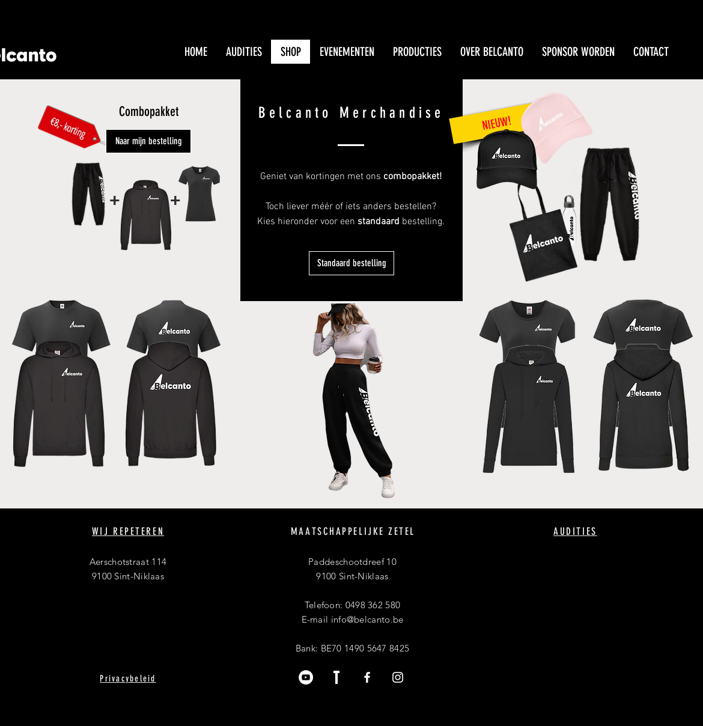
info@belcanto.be (367, 619)
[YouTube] (306, 677)
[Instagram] (398, 677)
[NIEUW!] (496, 123)
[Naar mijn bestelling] (148, 141)
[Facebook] (367, 677)
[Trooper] (336, 677)
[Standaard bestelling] (351, 263)
